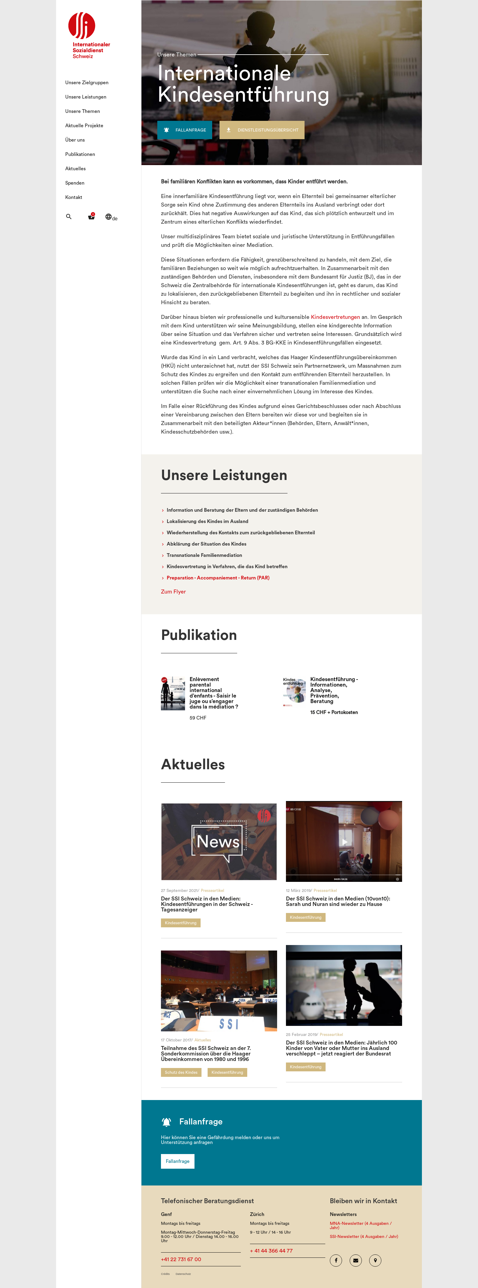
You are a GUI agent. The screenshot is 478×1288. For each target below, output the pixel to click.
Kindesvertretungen (335, 317)
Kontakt (73, 197)
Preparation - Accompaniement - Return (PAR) (218, 577)
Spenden (74, 183)
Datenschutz (183, 1274)
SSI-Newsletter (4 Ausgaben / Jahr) (364, 1237)
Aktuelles (75, 168)
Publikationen (80, 154)
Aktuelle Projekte (84, 125)
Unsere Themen (82, 111)
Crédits (165, 1274)
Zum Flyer (173, 591)
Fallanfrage (178, 1161)
